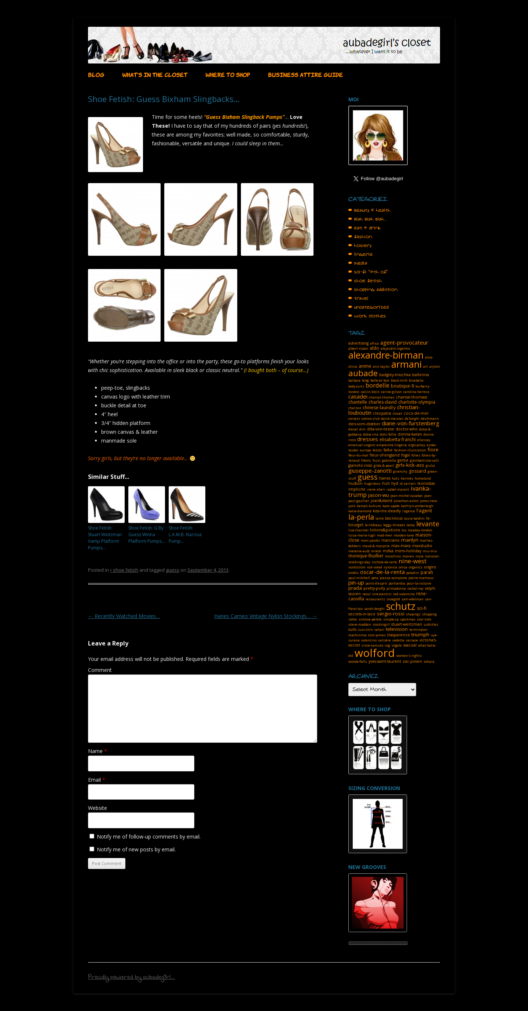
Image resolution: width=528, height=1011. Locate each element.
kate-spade (391, 505)
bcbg (365, 380)
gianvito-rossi (360, 465)
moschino (393, 556)
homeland (423, 478)
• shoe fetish (124, 570)
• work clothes (367, 316)
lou (404, 530)
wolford (375, 652)
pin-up (356, 582)
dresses (367, 439)
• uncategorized (368, 307)
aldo (374, 348)
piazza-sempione (393, 577)
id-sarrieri (408, 483)
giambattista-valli (424, 460)
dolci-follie (388, 434)
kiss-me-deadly (387, 510)
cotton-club (371, 418)
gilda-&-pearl (384, 465)
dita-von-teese (380, 429)
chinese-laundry (379, 407)
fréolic (366, 460)
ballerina (420, 374)
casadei (357, 396)
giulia (430, 465)
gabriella (389, 460)
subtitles (430, 624)
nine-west (412, 561)
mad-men (384, 535)
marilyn (409, 540)
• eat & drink (364, 228)
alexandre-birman (385, 355)
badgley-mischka (395, 374)
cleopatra (382, 413)
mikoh (376, 551)
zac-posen (412, 661)
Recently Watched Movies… (124, 615)
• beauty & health (369, 210)
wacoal (410, 645)
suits (352, 629)
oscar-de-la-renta (382, 571)
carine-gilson (391, 391)
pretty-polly (374, 588)
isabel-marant (397, 489)
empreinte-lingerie (392, 445)
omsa (403, 567)
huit (386, 483)
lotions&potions (385, 529)
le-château (373, 525)
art (425, 366)
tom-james (377, 635)
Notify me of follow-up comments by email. (149, 836)
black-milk (399, 380)
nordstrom (357, 567)
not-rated (374, 567)
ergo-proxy (416, 445)
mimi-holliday (408, 550)
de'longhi (412, 418)
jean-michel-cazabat (406, 495)
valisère (384, 640)
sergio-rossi (390, 613)
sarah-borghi (374, 608)
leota (411, 525)
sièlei (352, 619)
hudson (355, 483)
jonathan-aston (406, 500)
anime (365, 366)
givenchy (400, 471)
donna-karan (410, 434)
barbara (354, 380)
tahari (379, 629)
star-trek (424, 619)
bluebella (416, 380)
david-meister (392, 418)
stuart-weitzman (406, 624)
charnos (354, 408)
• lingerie (360, 254)
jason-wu (378, 495)
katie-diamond (359, 511)
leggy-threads (394, 525)
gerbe (402, 460)
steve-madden (359, 624)
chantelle (357, 402)
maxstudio (422, 545)
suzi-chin (365, 629)
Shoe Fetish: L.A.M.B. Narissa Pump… (185, 534)
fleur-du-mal (358, 455)
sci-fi (421, 608)
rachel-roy (415, 588)
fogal (405, 455)
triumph (420, 634)
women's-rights (409, 655)
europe (365, 450)
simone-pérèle (370, 619)
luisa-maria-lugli (361, 535)
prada (355, 588)
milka (388, 550)
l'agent (424, 510)
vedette (398, 640)
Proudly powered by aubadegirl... (131, 978)
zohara (428, 661)
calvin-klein (370, 391)
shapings (413, 614)
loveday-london (420, 530)
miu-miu (430, 551)
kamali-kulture (369, 505)
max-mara (401, 545)
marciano (390, 540)
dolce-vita (370, 434)
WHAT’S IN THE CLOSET (154, 74)
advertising (358, 343)
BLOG (96, 74)
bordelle (377, 385)
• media (357, 263)
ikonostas (426, 483)
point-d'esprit (376, 583)
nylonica (390, 567)
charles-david (382, 402)
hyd (394, 483)
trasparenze (398, 634)
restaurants (375, 599)
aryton (434, 366)
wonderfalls (357, 661)
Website (97, 807)
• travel (358, 298)
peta (374, 577)
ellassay (423, 439)
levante (427, 523)
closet (397, 413)
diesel (353, 429)
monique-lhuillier (366, 556)
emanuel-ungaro (361, 445)
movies (408, 556)
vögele (397, 645)
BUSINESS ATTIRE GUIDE (305, 74)
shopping (429, 614)
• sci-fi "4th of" (368, 272)
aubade (363, 373)
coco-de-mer (416, 413)
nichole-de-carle (384, 562)
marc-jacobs (370, 540)
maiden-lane (404, 535)
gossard (417, 471)
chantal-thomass (411, 397)
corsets (354, 418)
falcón (377, 450)
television (397, 629)
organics (415, 567)
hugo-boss (372, 483)
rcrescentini (382, 594)
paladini (412, 572)
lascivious (394, 518)
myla (419, 556)
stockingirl (381, 624)
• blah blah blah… (368, 219)
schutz (400, 606)
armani (406, 364)
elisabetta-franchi (398, 439)
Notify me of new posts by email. (136, 849)
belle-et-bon (379, 380)
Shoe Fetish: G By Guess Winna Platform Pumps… (146, 534)
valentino (369, 640)
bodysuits (356, 386)
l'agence (408, 511)
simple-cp (391, 619)
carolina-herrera (416, 391)
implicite (357, 489)
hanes (384, 478)
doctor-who (407, 429)
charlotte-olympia (416, 402)
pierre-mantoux (421, 577)
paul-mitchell (359, 577)
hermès (407, 478)
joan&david (381, 500)
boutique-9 (402, 386)
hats (395, 478)
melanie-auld (359, 551)
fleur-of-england (385, 455)
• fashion (360, 236)
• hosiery (359, 245)
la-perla (361, 517)
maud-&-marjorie (376, 545)
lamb (379, 518)
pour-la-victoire (419, 583)
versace (412, 640)
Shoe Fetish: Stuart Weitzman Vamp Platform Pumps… (105, 538)
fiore (433, 449)
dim (362, 429)
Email (96, 779)
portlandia (397, 583)
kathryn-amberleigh (417, 505)
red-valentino (404, 594)
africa (374, 343)
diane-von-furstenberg (410, 423)
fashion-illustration (410, 450)
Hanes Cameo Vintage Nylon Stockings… (265, 615)
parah (427, 572)
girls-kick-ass (409, 465)
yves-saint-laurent (384, 661)
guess (172, 570)
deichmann (430, 418)
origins (430, 567)
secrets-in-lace (361, 614)
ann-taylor (381, 366)
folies (415, 455)
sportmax (407, 619)
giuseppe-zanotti (370, 470)
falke (388, 449)
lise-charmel (358, 530)
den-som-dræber (364, 423)
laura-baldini (414, 518)
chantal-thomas (382, 397)
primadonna (396, 588)
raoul (366, 594)
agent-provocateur (404, 342)
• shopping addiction (372, 289)
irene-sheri (376, 489)
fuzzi (377, 460)
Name (97, 751)
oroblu (353, 572)
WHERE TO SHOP (227, 74)
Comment (100, 669)
